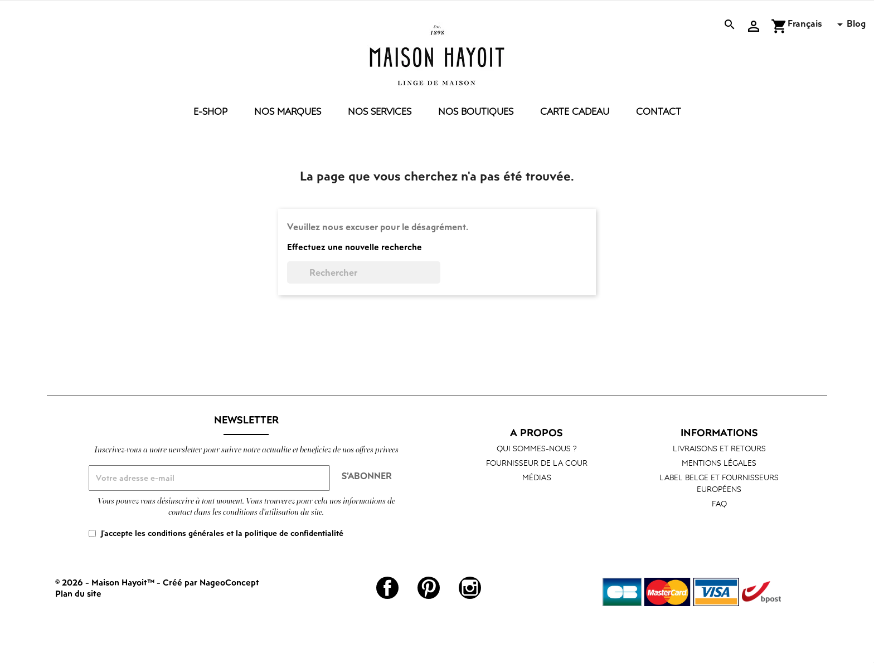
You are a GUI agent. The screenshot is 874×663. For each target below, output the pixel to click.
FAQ (719, 503)
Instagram (470, 588)
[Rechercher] (363, 272)
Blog (856, 23)
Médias (536, 477)
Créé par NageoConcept (211, 582)
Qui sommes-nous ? (537, 448)
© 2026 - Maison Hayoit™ (106, 582)
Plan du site (78, 593)
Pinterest (428, 588)
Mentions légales (719, 462)
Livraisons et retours (719, 448)
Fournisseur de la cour (536, 462)
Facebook (387, 588)
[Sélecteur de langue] (817, 24)
